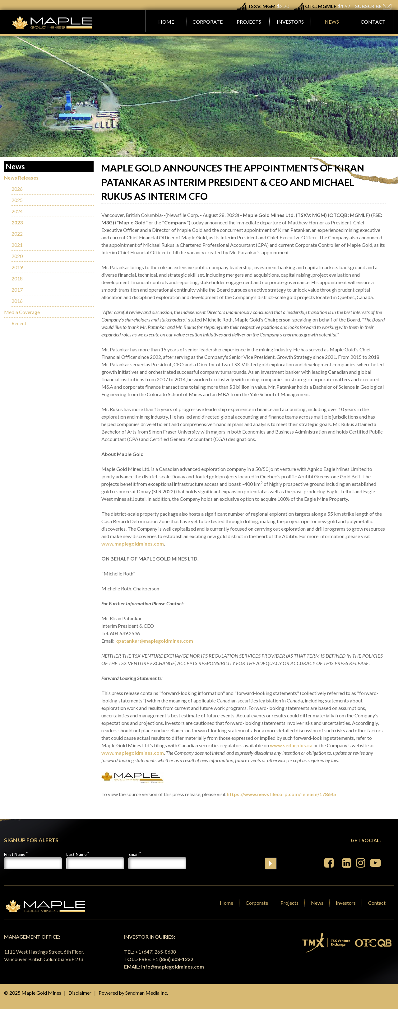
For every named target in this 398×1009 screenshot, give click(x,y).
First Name (14, 854)
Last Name (76, 854)
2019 (17, 267)
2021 (17, 245)
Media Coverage (22, 312)
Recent (19, 323)
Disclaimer (79, 993)
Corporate (257, 903)
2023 (17, 222)
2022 (17, 234)
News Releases (21, 178)
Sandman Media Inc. (146, 993)
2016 (17, 301)
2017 (17, 290)
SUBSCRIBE (373, 6)
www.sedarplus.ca (291, 745)
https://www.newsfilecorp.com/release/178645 (281, 794)
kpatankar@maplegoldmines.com (154, 641)
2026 (17, 189)
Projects (289, 903)
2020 (17, 256)
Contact (377, 903)
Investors (346, 903)
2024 (17, 211)
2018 (17, 278)
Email (133, 854)
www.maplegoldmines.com (132, 544)
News (317, 903)
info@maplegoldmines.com (172, 966)
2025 (17, 200)
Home (226, 903)
